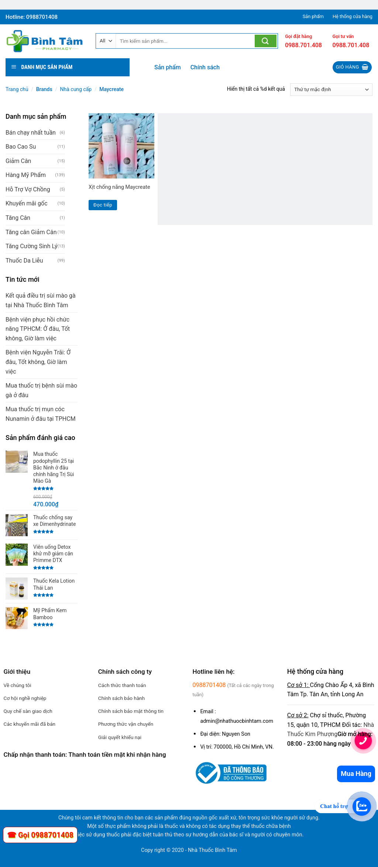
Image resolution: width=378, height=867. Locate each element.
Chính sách (205, 67)
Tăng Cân (18, 217)
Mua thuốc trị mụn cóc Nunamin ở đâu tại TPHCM (41, 414)
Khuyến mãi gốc (27, 203)
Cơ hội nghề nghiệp (25, 698)
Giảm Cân (18, 160)
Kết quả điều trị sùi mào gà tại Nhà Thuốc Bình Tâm (41, 300)
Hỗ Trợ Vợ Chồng (28, 189)
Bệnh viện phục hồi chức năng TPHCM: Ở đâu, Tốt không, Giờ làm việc (38, 329)
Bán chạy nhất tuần (31, 132)
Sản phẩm (167, 67)
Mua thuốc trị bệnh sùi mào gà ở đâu (41, 390)
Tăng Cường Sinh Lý (32, 246)
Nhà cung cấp (76, 89)
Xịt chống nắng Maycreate (119, 187)
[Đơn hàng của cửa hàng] (331, 89)
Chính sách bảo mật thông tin (131, 711)
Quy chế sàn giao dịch (28, 711)
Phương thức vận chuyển (126, 724)
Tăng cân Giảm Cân (31, 232)
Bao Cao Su (21, 146)
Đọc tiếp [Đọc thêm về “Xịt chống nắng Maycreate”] (102, 205)
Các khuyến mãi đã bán (29, 724)
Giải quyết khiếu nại (119, 737)
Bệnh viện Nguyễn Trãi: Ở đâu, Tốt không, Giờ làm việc (38, 362)
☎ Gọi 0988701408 (40, 834)
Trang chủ (17, 89)
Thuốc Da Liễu (24, 260)
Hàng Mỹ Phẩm (26, 174)
